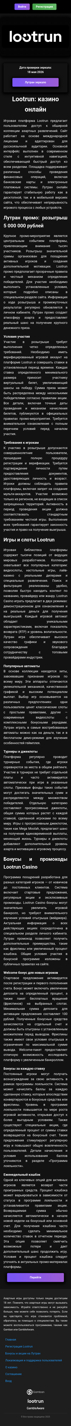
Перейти (35, 1277)
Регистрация (44, 6)
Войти (22, 6)
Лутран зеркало (35, 82)
